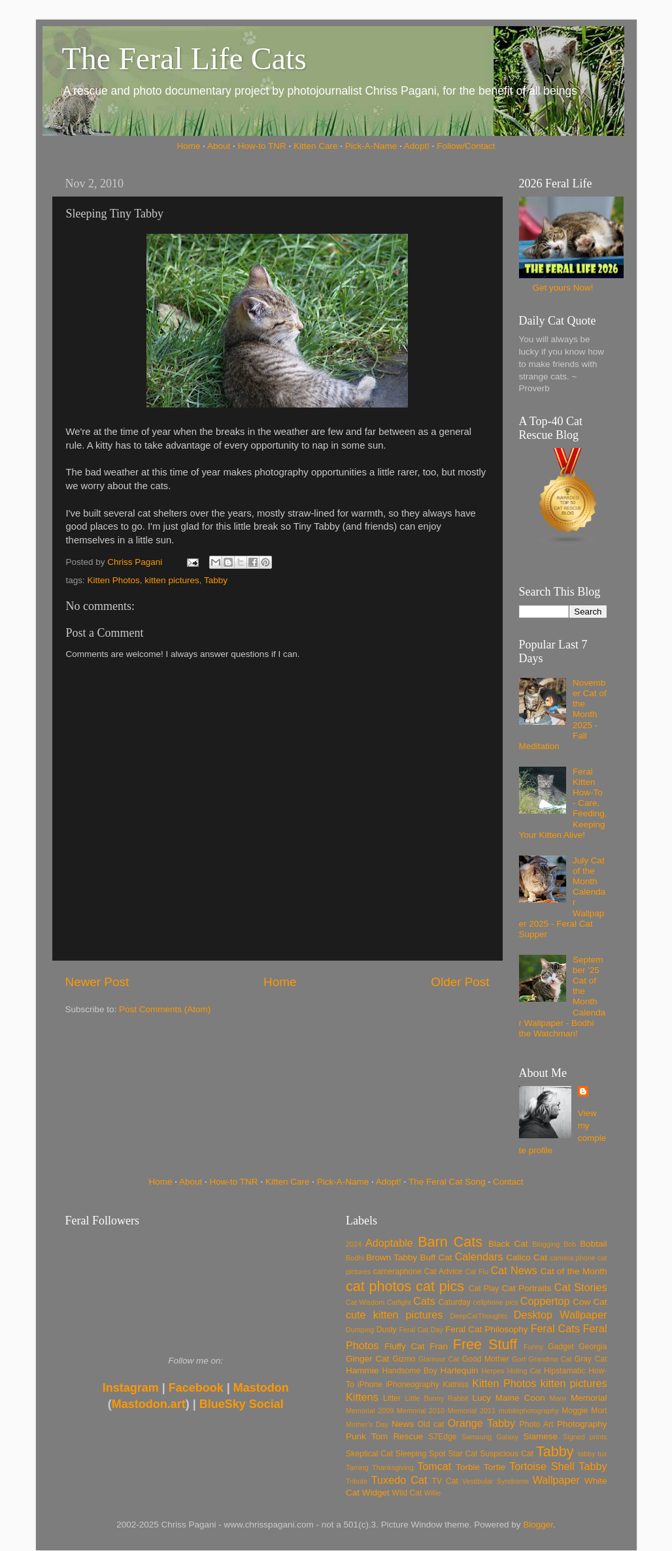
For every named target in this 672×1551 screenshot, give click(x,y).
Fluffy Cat (404, 1346)
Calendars (479, 1256)
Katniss (456, 1384)
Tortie (494, 1467)
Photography (582, 1424)
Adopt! (416, 146)
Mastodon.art (149, 1404)
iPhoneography (412, 1384)
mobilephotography (529, 1411)
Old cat (431, 1424)
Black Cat (508, 1244)
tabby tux (592, 1454)
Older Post (460, 982)
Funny (533, 1347)
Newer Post (97, 982)
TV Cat (445, 1481)
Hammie (362, 1370)
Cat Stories (580, 1287)
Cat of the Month (574, 1271)
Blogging (546, 1244)
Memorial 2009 (370, 1411)
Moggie (575, 1410)
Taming (357, 1467)
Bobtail (593, 1244)
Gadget (561, 1346)
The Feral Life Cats (184, 58)
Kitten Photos (114, 580)
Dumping (360, 1330)
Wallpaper (556, 1480)
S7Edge (442, 1436)
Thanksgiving (393, 1467)
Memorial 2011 (472, 1411)
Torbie (468, 1467)
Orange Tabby (481, 1423)
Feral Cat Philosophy (486, 1329)
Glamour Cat (438, 1359)
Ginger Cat (367, 1359)
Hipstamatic (564, 1370)
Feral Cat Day (421, 1330)
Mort (599, 1410)
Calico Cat (526, 1257)
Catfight (399, 1302)
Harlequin (460, 1370)
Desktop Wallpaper (560, 1314)
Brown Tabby (391, 1257)
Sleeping (410, 1453)
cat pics (440, 1286)
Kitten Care (316, 146)
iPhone (370, 1384)
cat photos (378, 1286)
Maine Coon (520, 1398)
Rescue (408, 1436)
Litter (392, 1398)
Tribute (356, 1481)
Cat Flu (476, 1271)
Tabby (215, 580)
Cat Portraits (527, 1288)
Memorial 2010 (421, 1411)
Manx (558, 1398)
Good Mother (485, 1359)
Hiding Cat (524, 1371)
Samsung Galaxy (490, 1437)
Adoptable (389, 1243)
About (218, 146)
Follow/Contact (466, 146)
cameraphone (397, 1271)
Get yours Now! (562, 288)
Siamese (540, 1436)
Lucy (481, 1398)
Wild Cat (407, 1492)
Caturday (455, 1302)
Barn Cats (450, 1242)
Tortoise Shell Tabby (558, 1466)
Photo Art (537, 1424)
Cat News (514, 1270)
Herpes (493, 1371)
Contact (508, 1182)
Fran (438, 1346)
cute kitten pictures (394, 1314)
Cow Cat (590, 1302)
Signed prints (585, 1437)
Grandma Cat (550, 1359)
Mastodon (261, 1387)
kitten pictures (171, 580)
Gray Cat (591, 1359)
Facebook (196, 1387)
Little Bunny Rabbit (437, 1398)
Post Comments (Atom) (164, 1009)
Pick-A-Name (371, 146)
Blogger (538, 1524)
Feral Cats (555, 1328)
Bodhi (355, 1258)
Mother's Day (367, 1424)
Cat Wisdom (365, 1302)
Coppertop (545, 1301)
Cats (424, 1301)
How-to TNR (262, 146)
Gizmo (403, 1359)
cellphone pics (495, 1302)
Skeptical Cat (369, 1453)
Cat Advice (443, 1271)
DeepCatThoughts (478, 1316)
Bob (569, 1244)
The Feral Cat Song (447, 1182)
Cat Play (484, 1288)
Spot (437, 1453)
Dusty (387, 1329)
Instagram (131, 1387)
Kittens (362, 1397)
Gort (519, 1359)
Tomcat (434, 1466)
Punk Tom (367, 1436)
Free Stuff (485, 1344)
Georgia (593, 1346)
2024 (353, 1244)
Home (189, 146)
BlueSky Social (241, 1404)
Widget (376, 1492)
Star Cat (462, 1453)
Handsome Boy (409, 1370)
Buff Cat (436, 1257)
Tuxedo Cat (399, 1480)
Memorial (589, 1398)
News (403, 1424)
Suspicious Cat (506, 1453)
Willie (432, 1493)
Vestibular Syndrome (495, 1481)
